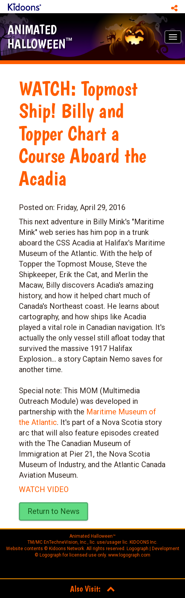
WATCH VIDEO (44, 489)
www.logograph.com (128, 555)
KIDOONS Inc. (143, 542)
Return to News (54, 511)
